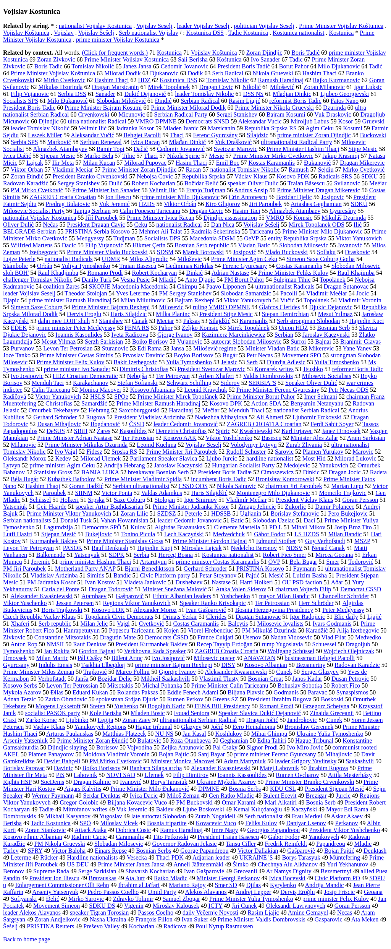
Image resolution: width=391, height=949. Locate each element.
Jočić (217, 727)
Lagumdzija (58, 527)
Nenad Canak (328, 548)
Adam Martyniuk (244, 761)
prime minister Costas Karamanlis (217, 561)
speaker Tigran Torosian (99, 912)
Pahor (165, 327)
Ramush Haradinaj (281, 80)
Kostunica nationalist (299, 32)
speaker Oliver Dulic (253, 183)
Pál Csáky (90, 658)
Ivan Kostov (100, 582)
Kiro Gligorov (222, 204)
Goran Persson (352, 905)
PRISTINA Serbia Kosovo (97, 231)
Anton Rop (23, 644)
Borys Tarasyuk (301, 857)
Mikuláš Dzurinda (344, 217)
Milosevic (171, 307)
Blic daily (346, 616)
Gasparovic (329, 919)
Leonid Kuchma (156, 444)
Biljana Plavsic (246, 692)
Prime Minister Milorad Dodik (188, 107)
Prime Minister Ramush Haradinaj (158, 403)
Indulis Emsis (55, 665)
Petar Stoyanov (217, 575)
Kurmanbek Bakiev (54, 541)
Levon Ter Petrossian (72, 685)
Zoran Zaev (136, 720)
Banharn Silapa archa (156, 768)
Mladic (363, 843)
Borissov (107, 747)
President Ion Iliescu (54, 878)
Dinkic (311, 472)
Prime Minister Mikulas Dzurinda (86, 444)
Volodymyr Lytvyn (254, 444)
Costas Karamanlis (299, 266)
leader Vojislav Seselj (203, 26)
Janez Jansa (137, 66)
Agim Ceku (319, 128)
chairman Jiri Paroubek (293, 486)
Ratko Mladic (170, 878)
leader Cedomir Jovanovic (190, 520)
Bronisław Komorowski (284, 479)
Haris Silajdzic (128, 314)
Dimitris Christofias (144, 369)
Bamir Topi (110, 149)
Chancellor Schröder (344, 596)
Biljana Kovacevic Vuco (137, 802)
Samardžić (94, 403)
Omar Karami (238, 802)
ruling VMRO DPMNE (221, 307)
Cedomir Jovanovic (184, 66)
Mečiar (210, 410)
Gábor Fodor (269, 534)
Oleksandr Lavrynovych (295, 905)
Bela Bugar (303, 561)
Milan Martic (52, 658)
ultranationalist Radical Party (296, 142)
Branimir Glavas (360, 341)
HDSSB (221, 513)
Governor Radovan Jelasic (184, 843)
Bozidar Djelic (294, 197)
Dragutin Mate (118, 637)
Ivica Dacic (144, 795)
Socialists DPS (162, 238)
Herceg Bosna (175, 555)
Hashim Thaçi (112, 80)
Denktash (375, 850)
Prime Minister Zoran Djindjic (139, 169)
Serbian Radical (200, 100)
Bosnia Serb (321, 802)
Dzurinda (334, 107)
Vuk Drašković (233, 142)
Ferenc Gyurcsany (244, 266)
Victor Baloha (69, 850)
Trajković (95, 671)
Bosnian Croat (265, 678)
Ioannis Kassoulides (242, 775)
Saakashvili (360, 761)
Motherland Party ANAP (85, 568)
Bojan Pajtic (174, 754)
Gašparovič (130, 596)
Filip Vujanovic (30, 94)
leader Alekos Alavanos (32, 912)
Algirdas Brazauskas (180, 527)
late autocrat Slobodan (158, 816)
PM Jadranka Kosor (51, 582)
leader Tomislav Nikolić (40, 128)
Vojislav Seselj (154, 26)
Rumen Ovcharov (297, 775)
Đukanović (317, 162)
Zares (103, 431)
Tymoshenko (18, 651)
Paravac (317, 692)
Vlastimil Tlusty (219, 678)
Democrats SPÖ (101, 527)
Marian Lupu (347, 486)
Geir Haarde (51, 506)
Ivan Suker (195, 919)
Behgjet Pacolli (142, 135)
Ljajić (374, 616)
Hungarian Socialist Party (243, 465)
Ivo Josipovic (27, 376)
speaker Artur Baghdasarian (110, 506)
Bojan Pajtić (339, 850)
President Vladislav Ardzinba (150, 417)
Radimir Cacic (89, 837)
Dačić (141, 149)
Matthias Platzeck (124, 733)
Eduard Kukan (90, 692)
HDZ (144, 80)
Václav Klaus (251, 176)
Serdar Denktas (101, 795)
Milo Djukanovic (339, 66)
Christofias (58, 403)
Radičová (14, 396)
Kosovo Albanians (152, 389)
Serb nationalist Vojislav (148, 32)
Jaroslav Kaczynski (326, 334)
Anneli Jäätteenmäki (198, 864)
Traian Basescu (138, 266)
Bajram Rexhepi (195, 300)
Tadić (375, 66)
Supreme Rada (51, 871)
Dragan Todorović (111, 589)
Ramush (299, 169)
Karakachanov (90, 383)
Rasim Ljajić (244, 100)
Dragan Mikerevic (362, 162)
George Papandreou (204, 850)
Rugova (95, 417)
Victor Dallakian (258, 850)
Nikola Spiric (183, 155)
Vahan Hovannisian (125, 520)
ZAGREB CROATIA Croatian (264, 424)
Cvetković (151, 623)
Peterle (193, 513)
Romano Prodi (105, 272)
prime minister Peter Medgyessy (76, 327)
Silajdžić (219, 321)
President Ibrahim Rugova (279, 699)
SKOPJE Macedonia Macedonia (128, 286)
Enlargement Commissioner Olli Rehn (62, 885)
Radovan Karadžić (25, 183)
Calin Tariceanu (51, 389)
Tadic (295, 59)
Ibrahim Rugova (328, 768)
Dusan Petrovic (350, 678)
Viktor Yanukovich (359, 238)
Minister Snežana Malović (174, 589)
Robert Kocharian (153, 183)
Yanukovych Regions (100, 727)
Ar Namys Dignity (288, 871)
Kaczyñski (304, 809)
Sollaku (326, 252)
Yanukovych (324, 837)
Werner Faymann (53, 795)
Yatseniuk (15, 506)
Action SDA (266, 403)
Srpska (96, 499)
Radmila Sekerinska (215, 231)
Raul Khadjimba (58, 272)
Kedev (63, 458)
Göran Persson (360, 499)
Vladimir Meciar (72, 169)
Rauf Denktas (90, 644)
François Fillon (153, 919)
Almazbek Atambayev (60, 149)
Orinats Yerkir (179, 616)
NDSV (294, 548)
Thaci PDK (169, 857)
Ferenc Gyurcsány (215, 135)
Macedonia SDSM (212, 238)
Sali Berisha (193, 59)
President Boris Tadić (244, 66)
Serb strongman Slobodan (308, 321)
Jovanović (350, 245)
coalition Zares (61, 286)
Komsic (302, 217)
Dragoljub (358, 644)
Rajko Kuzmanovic (336, 80)
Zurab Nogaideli (215, 816)
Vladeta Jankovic (145, 582)
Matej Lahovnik (279, 768)
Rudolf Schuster (246, 451)
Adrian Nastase (230, 272)
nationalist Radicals (69, 259)
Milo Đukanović (67, 100)
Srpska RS (124, 451)
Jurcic (343, 795)
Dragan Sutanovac (258, 616)
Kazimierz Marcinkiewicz (233, 334)
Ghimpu (187, 286)
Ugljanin (251, 513)
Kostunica (341, 32)
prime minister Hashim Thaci (95, 561)
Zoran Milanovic (324, 87)
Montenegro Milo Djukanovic (273, 493)
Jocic (362, 293)
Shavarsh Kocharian (150, 871)
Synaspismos (352, 692)
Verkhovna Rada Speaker (155, 651)
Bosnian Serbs (153, 850)
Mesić (276, 575)
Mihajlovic (338, 754)
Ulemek (154, 775)
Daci (309, 520)
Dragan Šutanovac (345, 286)
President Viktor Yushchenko (344, 830)
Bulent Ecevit (280, 795)
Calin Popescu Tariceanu (150, 211)
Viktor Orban (27, 169)
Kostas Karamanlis (272, 162)
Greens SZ (225, 699)
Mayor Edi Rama (347, 809)
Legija (105, 720)
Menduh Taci (48, 383)
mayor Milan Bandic (284, 596)
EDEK (19, 327)
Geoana (373, 892)
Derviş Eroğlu (297, 892)
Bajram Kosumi (286, 114)
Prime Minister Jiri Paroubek (181, 451)
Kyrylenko (283, 885)
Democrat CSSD (360, 589)
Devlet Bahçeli (62, 761)
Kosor (345, 121)
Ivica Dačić (17, 155)
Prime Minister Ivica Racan (160, 217)
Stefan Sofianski (137, 383)
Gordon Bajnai (97, 651)
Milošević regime (214, 348)
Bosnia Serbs (245, 788)
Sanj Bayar (211, 754)
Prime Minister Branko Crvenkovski (309, 782)
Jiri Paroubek (265, 204)
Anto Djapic (200, 279)
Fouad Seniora (191, 713)
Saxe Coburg (129, 499)
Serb (251, 362)
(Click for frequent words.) (115, 52)
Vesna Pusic (135, 279)
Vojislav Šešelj (96, 32)
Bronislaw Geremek (308, 727)
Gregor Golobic (79, 802)
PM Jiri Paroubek (24, 568)
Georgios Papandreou (273, 830)
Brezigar (315, 795)
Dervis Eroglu (84, 314)
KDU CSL (283, 788)
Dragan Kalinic (92, 782)
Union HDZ (293, 327)
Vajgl (123, 623)
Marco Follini (133, 671)
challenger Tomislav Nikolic (38, 279)
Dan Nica (222, 224)
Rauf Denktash (110, 548)
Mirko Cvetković (364, 169)
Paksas (191, 321)
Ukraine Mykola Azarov (226, 782)
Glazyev (191, 727)
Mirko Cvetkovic (65, 80)
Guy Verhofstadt (325, 541)
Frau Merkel (307, 816)
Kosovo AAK (180, 438)
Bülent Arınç (127, 658)
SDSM (165, 252)
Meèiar (377, 183)
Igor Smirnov (200, 499)
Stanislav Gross (53, 472)
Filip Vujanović (104, 245)
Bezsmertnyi (336, 871)
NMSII (55, 644)
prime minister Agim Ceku (62, 465)
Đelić (52, 898)
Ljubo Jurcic (221, 458)
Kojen (171, 630)
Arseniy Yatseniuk (25, 740)
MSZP (362, 541)
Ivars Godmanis (332, 623)
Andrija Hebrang (124, 465)
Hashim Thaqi (43, 486)
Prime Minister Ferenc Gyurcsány (277, 389)
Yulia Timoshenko (336, 362)
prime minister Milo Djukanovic (180, 197)
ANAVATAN (259, 658)
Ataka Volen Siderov (240, 589)
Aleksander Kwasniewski (236, 671)
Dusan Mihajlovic (59, 424)
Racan (193, 169)
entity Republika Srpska (297, 238)
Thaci (151, 155)
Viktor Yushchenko (228, 438)
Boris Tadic (48, 66)
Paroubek (54, 493)
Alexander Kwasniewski (220, 768)
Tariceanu (261, 231)
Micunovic (131, 114)
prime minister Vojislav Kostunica (118, 39)
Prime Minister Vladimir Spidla (143, 479)
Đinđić (163, 100)
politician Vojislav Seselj (264, 26)
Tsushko (313, 369)
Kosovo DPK (226, 403)
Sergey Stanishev (79, 183)
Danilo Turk (96, 279)
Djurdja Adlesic (286, 362)
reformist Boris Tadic (295, 100)
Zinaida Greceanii (332, 713)
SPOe (121, 396)
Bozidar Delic (115, 678)
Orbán (44, 266)
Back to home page (26, 939)
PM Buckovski (194, 802)
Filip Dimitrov (190, 775)
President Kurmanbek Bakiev (151, 644)
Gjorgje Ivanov (177, 671)
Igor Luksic (368, 87)
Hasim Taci (246, 211)
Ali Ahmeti (270, 417)
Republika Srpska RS (270, 128)
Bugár (230, 355)
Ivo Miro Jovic (305, 747)
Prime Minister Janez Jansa (131, 864)
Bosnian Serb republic (201, 245)
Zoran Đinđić (27, 176)
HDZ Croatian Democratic (85, 376)
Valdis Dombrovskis (267, 376)
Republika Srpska (203, 176)
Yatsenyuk (87, 555)
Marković (59, 142)
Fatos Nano (345, 100)
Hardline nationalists (92, 857)
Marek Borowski (203, 252)
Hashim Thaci (319, 73)
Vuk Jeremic (131, 809)
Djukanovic (164, 73)
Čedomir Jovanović (181, 149)
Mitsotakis (120, 685)
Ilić (358, 224)
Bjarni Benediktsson (149, 568)
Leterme (21, 857)
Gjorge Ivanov (175, 334)
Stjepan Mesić (58, 534)
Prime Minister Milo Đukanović (149, 788)
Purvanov (22, 348)
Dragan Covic (216, 87)
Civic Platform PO (337, 878)
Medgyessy (90, 238)
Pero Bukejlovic (348, 513)
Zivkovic (14, 637)
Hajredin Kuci (366, 321)
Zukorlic (295, 506)
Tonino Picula (138, 534)
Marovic (362, 451)
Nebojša (137, 376)
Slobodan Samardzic (246, 293)
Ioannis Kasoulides (78, 334)
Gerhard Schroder (205, 568)
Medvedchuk (229, 534)
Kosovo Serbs (20, 685)
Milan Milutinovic (143, 300)
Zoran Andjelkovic (57, 919)
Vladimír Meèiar (326, 293)
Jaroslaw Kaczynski (178, 465)
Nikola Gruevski (273, 73)
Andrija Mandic (324, 885)
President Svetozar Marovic (212, 369)
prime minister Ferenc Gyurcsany (275, 754)
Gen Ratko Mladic (231, 795)
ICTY (215, 905)
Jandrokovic (302, 720)
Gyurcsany (16, 665)
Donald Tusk (76, 520)
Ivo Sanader (265, 59)
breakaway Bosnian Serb (158, 472)
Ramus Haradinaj (181, 830)
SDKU (369, 176)
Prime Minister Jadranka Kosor (191, 506)
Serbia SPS (24, 142)
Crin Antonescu (248, 197)
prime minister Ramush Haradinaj (70, 300)
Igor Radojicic (307, 616)
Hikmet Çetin (149, 245)
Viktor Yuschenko (25, 603)
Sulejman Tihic (291, 279)
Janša (82, 678)
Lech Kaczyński (184, 534)
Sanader (105, 94)
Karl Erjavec (296, 431)
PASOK (72, 548)
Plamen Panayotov (51, 754)
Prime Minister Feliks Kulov (293, 272)
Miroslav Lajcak (201, 548)
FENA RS (136, 327)
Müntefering (345, 857)
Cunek (334, 720)
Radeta (378, 472)
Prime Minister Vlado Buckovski (107, 252)
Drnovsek (15, 658)
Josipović (244, 252)
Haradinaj (181, 410)
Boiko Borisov (150, 341)
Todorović (360, 561)
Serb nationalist (263, 816)
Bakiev (164, 809)
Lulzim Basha (310, 575)
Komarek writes (274, 369)
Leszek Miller (45, 135)
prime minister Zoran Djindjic (314, 135)
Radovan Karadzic (357, 665)
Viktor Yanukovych (247, 300)
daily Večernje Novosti (210, 912)
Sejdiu (326, 169)
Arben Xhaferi (216, 376)
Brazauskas (102, 878)
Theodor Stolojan (86, 293)
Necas (344, 912)
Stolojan (165, 499)
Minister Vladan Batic (273, 348)
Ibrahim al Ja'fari (139, 885)
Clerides (216, 616)
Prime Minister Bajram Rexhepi (111, 307)
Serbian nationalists (27, 520)
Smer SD (226, 885)
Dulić (116, 183)
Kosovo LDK (108, 610)
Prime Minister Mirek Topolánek (177, 396)
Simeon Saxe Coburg (37, 307)
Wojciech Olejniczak (348, 651)
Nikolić (251, 87)
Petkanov (346, 823)
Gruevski (373, 121)
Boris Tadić (305, 52)
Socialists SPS (20, 100)
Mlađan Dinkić (187, 142)
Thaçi (177, 135)
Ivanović (130, 782)
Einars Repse (111, 850)
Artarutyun (153, 561)
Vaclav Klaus (49, 727)
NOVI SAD (120, 775)
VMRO (275, 217)
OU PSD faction (302, 582)
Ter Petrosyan (173, 376)
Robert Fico (345, 685)
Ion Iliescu (118, 197)
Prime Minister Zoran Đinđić (92, 740)
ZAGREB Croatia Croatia (227, 651)
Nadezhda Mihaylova (221, 417)
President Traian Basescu (228, 837)
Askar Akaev (347, 816)
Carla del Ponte (60, 589)
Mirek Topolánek (249, 327)
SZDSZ (166, 513)
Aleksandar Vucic (260, 121)
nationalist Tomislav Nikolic (245, 169)
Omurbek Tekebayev (54, 410)
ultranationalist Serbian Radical (198, 720)
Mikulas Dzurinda (60, 87)
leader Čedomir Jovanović (185, 424)
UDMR (111, 259)
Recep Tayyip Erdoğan (224, 644)
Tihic (128, 155)
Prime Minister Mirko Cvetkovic (273, 155)
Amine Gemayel (308, 912)
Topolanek (332, 279)
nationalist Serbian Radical (306, 410)
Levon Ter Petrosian (67, 348)
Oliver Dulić (18, 224)
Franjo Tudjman (205, 190)
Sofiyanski (24, 898)
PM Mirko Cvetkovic (115, 761)
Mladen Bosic (148, 713)
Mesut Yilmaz (58, 341)
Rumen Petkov (185, 699)
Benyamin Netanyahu (316, 403)
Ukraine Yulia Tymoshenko (330, 733)
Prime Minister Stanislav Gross (125, 541)
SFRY (35, 850)
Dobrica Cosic (133, 830)
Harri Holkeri (256, 582)
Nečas (50, 224)
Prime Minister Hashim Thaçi (303, 149)
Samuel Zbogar (181, 898)
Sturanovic (115, 348)
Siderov (230, 383)
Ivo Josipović (168, 658)
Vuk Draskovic (332, 114)
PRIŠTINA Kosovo (260, 568)
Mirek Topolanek (169, 87)
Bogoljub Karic (166, 706)
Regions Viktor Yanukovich (137, 603)
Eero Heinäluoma (254, 727)
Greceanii (245, 871)
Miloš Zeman (183, 795)
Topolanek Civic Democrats (119, 616)
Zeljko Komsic (200, 327)
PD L (275, 527)
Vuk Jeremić (114, 204)
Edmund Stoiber (276, 541)
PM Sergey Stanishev (185, 293)
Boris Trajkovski (61, 610)
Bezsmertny (310, 665)
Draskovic (357, 252)
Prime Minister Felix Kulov (70, 362)
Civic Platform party (165, 575)
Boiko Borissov (101, 768)
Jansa (177, 348)
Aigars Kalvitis (82, 788)
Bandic (122, 575)
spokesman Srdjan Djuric (127, 699)
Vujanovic (189, 341)
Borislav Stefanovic (295, 513)
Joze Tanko (17, 355)
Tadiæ (46, 809)
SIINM (83, 493)
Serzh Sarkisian (104, 341)
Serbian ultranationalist (141, 486)
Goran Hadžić (86, 486)
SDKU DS (102, 905)
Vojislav (64, 32)
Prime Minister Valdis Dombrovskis (261, 919)
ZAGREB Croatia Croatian (62, 197)
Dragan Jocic (345, 472)
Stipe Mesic (362, 149)
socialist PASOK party (52, 713)
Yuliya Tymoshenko (85, 266)
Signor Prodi (262, 747)
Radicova (174, 926)
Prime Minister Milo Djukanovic (322, 231)
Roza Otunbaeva (190, 740)
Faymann (304, 568)
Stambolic (15, 266)
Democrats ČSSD (166, 637)
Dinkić (194, 272)
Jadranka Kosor (135, 128)
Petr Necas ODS (348, 389)
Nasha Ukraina (108, 919)
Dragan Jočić (262, 720)
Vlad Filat (333, 637)
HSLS (97, 396)
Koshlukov (228, 733)
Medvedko (368, 637)
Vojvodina (139, 747)
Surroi (298, 341)
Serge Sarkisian (97, 871)
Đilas (56, 692)
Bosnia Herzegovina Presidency (274, 610)
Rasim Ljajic (263, 912)
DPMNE (209, 788)
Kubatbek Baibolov (71, 479)
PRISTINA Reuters (50, 926)
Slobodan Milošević (121, 100)
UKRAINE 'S (256, 857)
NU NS (164, 733)
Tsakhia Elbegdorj (103, 665)
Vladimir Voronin (359, 300)
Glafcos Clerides (279, 307)
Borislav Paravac (24, 768)
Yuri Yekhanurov (347, 864)
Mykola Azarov (22, 692)
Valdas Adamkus (161, 493)
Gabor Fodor (283, 837)
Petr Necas (260, 355)
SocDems (52, 782)
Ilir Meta (63, 162)
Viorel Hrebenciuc (210, 630)
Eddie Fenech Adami (192, 692)
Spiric (223, 431)
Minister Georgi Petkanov (228, 878)
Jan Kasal (194, 733)
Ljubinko (77, 720)
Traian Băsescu (306, 183)
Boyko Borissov (193, 355)
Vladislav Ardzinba (54, 575)
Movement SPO (302, 355)
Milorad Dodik (122, 73)
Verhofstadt (52, 678)
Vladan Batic (254, 245)
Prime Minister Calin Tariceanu (229, 685)
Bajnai (323, 341)
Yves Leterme (133, 293)
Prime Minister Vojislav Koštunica (341, 26)
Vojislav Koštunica (26, 32)
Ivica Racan (145, 142)
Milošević (282, 87)
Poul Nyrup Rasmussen (224, 926)
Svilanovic (347, 183)
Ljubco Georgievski (344, 94)
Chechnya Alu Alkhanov (288, 864)
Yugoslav (110, 816)
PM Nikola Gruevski (59, 843)
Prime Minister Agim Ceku (244, 259)
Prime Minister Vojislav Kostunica (126, 59)
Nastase (221, 582)
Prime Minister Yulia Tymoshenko (251, 898)
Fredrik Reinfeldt (286, 843)
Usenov (251, 637)
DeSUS (56, 431)
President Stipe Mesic (226, 314)
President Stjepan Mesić (334, 788)
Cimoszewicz (277, 472)
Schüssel (40, 499)
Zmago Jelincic (257, 506)
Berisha (12, 823)
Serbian (284, 334)
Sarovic (284, 451)
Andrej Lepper (253, 892)
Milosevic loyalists (280, 623)
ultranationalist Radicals (284, 286)
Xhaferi (20, 623)
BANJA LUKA (100, 472)
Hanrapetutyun (81, 630)
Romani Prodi (276, 706)
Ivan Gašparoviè (204, 871)
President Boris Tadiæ (225, 472)
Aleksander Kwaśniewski (41, 596)
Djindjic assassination (230, 217)
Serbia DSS (72, 94)
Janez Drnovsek (341, 431)
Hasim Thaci (191, 162)
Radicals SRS (335, 176)
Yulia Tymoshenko (189, 362)
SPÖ (85, 823)
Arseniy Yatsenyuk (55, 892)
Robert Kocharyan (154, 272)
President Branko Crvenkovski (90, 176)
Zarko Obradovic (66, 699)
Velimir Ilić (93, 128)
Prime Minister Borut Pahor (261, 396)
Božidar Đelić (201, 183)
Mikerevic (321, 348)
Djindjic (48, 121)
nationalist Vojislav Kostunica (95, 26)
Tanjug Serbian (92, 211)
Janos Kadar (307, 678)
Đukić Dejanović (145, 94)
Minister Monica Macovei (183, 761)
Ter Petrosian (137, 438)
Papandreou (330, 843)
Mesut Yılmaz (335, 314)
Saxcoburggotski (139, 410)
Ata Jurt (135, 878)
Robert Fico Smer (284, 555)
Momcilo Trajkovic (342, 493)
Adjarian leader (211, 857)
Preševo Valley (101, 926)
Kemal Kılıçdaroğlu (257, 809)
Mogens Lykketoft (58, 706)
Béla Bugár (24, 479)
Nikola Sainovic (237, 486)
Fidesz (94, 451)
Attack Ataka (90, 830)
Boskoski (332, 699)
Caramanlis (130, 837)
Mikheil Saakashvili (165, 678)
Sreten (97, 706)
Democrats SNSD (207, 121)
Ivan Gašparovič (206, 610)
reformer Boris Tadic (357, 369)
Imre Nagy (225, 830)
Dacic (69, 245)
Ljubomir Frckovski (316, 417)
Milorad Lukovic (355, 458)
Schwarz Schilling (189, 383)
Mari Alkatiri (281, 802)
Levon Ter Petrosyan (28, 548)
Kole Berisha (105, 713)
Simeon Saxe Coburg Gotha (320, 259)
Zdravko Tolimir (133, 898)
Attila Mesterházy (350, 775)
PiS (60, 775)
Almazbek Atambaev (295, 211)
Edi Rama (149, 348)
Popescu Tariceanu (132, 630)
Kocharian (141, 926)
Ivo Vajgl (66, 451)
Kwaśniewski (255, 431)
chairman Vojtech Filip (303, 589)
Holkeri (69, 499)
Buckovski (373, 135)
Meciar (165, 321)
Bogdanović (105, 424)
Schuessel (324, 644)
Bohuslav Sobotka (299, 685)
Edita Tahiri (271, 740)
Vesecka (137, 857)
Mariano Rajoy (187, 885)
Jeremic (40, 561)
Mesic (216, 155)
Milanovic (23, 444)
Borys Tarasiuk (168, 782)
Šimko (241, 864)
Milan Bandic (345, 534)
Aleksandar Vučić (92, 135)
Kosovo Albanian (265, 665)
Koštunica (229, 59)
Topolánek (316, 300)
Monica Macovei (100, 389)
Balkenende (50, 555)
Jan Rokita (56, 651)
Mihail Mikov (308, 527)
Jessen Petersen (75, 603)
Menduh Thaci (246, 410)
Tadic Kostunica (248, 32)
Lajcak (34, 162)
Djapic (11, 300)
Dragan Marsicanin (115, 87)
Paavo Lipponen (226, 286)
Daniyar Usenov (306, 823)
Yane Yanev (357, 348)
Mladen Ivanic (181, 128)
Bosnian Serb (333, 327)
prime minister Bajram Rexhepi (173, 665)
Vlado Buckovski (286, 252)
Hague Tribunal (314, 740)
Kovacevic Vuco (216, 823)
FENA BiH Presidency (222, 706)
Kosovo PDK (293, 176)
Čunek (284, 671)
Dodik (195, 73)
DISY (228, 665)
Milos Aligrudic (148, 259)
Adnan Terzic (19, 699)
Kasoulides (133, 431)
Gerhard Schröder (55, 417)
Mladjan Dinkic (292, 94)
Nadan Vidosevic (291, 637)
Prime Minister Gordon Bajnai (210, 541)
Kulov (138, 527)
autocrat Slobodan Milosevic (246, 341)
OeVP (251, 238)
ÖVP (274, 561)
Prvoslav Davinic (143, 355)
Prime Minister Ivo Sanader (106, 190)
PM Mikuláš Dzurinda (269, 630)
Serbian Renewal (101, 142)
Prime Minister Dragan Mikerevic (318, 190)
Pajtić (252, 575)
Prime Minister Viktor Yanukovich (69, 513)
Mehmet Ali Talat (160, 231)
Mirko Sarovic (86, 898)
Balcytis (238, 623)
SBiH (81, 431)
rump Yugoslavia (282, 644)
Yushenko (126, 706)
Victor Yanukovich (58, 396)
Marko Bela (98, 155)
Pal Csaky (225, 747)
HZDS (147, 204)
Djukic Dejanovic (330, 307)
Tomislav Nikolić (92, 66)
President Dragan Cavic (96, 224)
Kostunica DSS (205, 32)
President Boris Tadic (29, 107)
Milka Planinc (173, 314)
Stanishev (111, 321)
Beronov (13, 871)
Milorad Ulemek (100, 458)
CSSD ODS (193, 486)
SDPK (116, 555)
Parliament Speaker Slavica (163, 458)
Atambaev (94, 596)
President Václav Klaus (304, 499)
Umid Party (162, 892)
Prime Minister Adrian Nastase (75, 438)
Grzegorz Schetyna (325, 706)
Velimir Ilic (163, 190)
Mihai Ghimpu (269, 733)
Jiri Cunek (244, 905)
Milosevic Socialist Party (34, 211)
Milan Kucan (99, 162)
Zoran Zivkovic (56, 59)
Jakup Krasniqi (341, 155)
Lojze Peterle (19, 259)
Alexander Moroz (154, 610)
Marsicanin (221, 128)
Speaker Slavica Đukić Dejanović (259, 713)
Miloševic (189, 259)
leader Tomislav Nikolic (204, 94)
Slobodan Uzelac (273, 520)
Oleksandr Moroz (24, 458)
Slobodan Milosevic (303, 245)
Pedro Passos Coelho (113, 892)
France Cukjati (215, 637)
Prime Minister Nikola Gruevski (274, 107)
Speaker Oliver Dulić (311, 383)
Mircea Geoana (334, 555)
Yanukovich (333, 465)
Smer (332, 561)
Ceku (140, 224)
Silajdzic (257, 135)
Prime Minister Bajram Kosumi (103, 107)
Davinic (63, 768)
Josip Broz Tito (353, 527)
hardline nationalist (269, 458)
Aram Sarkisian (366, 438)
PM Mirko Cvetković (37, 190)
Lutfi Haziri (17, 534)
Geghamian (234, 740)
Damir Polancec (334, 506)
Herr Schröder (316, 603)
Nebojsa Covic (155, 176)
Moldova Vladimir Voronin (116, 754)
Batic (237, 520)
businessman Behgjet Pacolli (319, 658)
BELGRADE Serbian (29, 231)
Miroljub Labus (310, 121)
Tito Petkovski (170, 837)
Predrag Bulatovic (68, 204)
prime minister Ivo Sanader (77, 369)
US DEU (78, 864)
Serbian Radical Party (181, 114)
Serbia (141, 555)
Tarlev (11, 850)
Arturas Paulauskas (69, 733)
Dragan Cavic (206, 211)
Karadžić (317, 630)
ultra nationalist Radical (97, 121)
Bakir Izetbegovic (135, 362)
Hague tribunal (154, 727)
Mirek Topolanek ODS (316, 224)
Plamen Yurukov (323, 451)
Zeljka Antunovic (182, 747)
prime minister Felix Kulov (335, 898)
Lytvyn (11, 465)
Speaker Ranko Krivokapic (213, 603)
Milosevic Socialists (326, 376)
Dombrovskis (19, 816)
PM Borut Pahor (244, 279)
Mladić (167, 279)
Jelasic (229, 362)
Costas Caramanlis (196, 623)
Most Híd (314, 458)
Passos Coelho (155, 912)
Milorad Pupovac (145, 162)
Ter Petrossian (272, 603)
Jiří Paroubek (101, 217)
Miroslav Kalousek (176, 905)
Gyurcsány (343, 211)
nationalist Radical (179, 224)
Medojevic (297, 465)
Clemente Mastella (237, 527)
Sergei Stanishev (237, 114)
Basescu (271, 438)
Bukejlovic (98, 534)
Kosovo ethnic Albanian (32, 837)
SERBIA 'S (262, 383)
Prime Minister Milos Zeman (38, 671)
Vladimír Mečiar (246, 499)
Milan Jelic (94, 623)
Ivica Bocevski (287, 878)
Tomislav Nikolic (227, 80)
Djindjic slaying (67, 747)
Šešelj (10, 926)
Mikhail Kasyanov (67, 816)
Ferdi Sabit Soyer (331, 424)
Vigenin (134, 905)
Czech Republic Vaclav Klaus (39, 616)
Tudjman (124, 238)
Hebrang (99, 410)
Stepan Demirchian (285, 314)
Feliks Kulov (261, 823)
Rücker (49, 857)
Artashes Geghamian (316, 204)
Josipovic (332, 197)
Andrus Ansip (251, 190)
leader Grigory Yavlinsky (305, 761)
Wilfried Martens (32, 245)
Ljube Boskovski (203, 809)
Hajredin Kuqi (154, 548)
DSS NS (253, 94)
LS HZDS (306, 534)
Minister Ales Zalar (314, 438)
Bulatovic (149, 740)
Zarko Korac (41, 720)
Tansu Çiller (240, 843)
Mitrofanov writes (85, 809)
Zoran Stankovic (45, 830)
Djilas (253, 885)
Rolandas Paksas (137, 692)
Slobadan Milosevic (118, 843)
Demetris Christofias (181, 431)
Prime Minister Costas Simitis (76, 355)
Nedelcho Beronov (254, 548)
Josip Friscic (339, 892)
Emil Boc (227, 162)
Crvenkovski (93, 114)
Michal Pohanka (162, 685)
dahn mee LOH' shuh (64, 321)
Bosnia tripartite (167, 823)
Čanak (140, 321)
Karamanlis (253, 321)
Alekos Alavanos (206, 892)
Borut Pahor (294, 66)
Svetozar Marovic (235, 149)
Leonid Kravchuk (205, 389)
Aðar (337, 582)
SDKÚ (359, 204)
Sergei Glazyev (320, 671)
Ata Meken (365, 919)
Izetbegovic (43, 252)
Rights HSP (17, 782)
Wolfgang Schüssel (290, 651)
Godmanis (286, 692)
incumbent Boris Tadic (218, 479)
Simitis (95, 575)
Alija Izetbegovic (358, 630)
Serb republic (55, 623)
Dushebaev (188, 582)
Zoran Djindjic (264, 52)
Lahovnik (85, 775)
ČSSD (136, 424)
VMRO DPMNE (155, 121)
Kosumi (352, 128)
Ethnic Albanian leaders (182, 596)
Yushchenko (235, 596)
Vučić (287, 300)
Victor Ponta (117, 493)
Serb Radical (227, 73)
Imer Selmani (320, 396)
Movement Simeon (56, 905)
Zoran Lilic (134, 513)
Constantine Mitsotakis (62, 637)
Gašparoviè (301, 850)
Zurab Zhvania (304, 444)
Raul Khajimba (356, 272)
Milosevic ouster (214, 658)
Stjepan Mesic (57, 155)
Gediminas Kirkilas (189, 266)
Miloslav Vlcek (119, 823)
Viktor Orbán (180, 204)
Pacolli (288, 293)
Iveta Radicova (129, 334)
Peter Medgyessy (343, 610)
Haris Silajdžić (209, 493)
